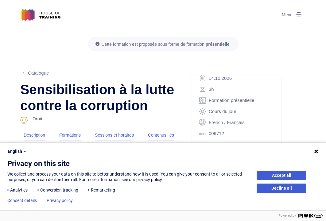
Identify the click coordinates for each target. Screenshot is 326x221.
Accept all (281, 175)
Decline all (281, 188)
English (17, 151)
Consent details (22, 200)
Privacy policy (60, 200)
